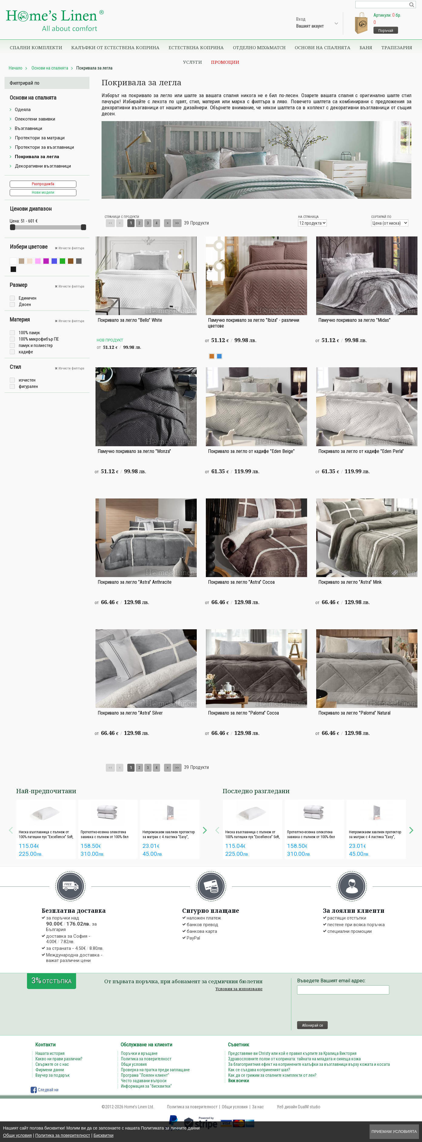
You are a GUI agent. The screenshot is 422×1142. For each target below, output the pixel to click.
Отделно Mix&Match (259, 47)
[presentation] (343, 1008)
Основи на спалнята (322, 47)
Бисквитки (103, 1135)
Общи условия (17, 1135)
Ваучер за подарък (52, 1075)
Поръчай (385, 30)
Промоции (225, 62)
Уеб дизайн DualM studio (298, 1106)
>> (177, 223)
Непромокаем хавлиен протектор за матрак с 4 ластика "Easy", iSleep (168, 837)
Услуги (192, 62)
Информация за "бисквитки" (146, 1086)
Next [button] (205, 829)
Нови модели (43, 192)
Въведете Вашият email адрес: (331, 981)
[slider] (12, 227)
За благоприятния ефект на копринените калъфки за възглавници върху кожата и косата (309, 1064)
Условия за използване (239, 988)
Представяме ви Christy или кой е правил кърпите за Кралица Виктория (292, 1053)
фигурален (28, 386)
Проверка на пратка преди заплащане (155, 1069)
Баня (366, 47)
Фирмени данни (49, 1069)
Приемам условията (394, 1131)
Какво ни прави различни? (58, 1058)
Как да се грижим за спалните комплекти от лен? (272, 1075)
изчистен (27, 380)
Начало (15, 68)
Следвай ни (45, 1089)
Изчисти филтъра (69, 248)
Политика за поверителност (62, 1135)
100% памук (29, 332)
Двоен (25, 304)
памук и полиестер (36, 345)
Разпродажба (43, 184)
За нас (258, 1106)
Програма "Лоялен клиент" (145, 1075)
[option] (46, 829)
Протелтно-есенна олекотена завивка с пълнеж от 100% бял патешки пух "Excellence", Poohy (105, 837)
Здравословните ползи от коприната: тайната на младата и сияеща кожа (294, 1058)
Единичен (27, 298)
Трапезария (396, 47)
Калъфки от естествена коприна (115, 47)
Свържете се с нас (52, 1064)
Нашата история (50, 1053)
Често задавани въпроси (143, 1080)
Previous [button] (11, 829)
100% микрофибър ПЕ (39, 339)
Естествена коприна (196, 47)
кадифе (26, 351)
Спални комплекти (36, 47)
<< (110, 223)
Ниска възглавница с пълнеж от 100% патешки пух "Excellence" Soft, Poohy (46, 837)
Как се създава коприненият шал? (259, 1069)
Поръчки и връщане (139, 1053)
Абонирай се (312, 1025)
